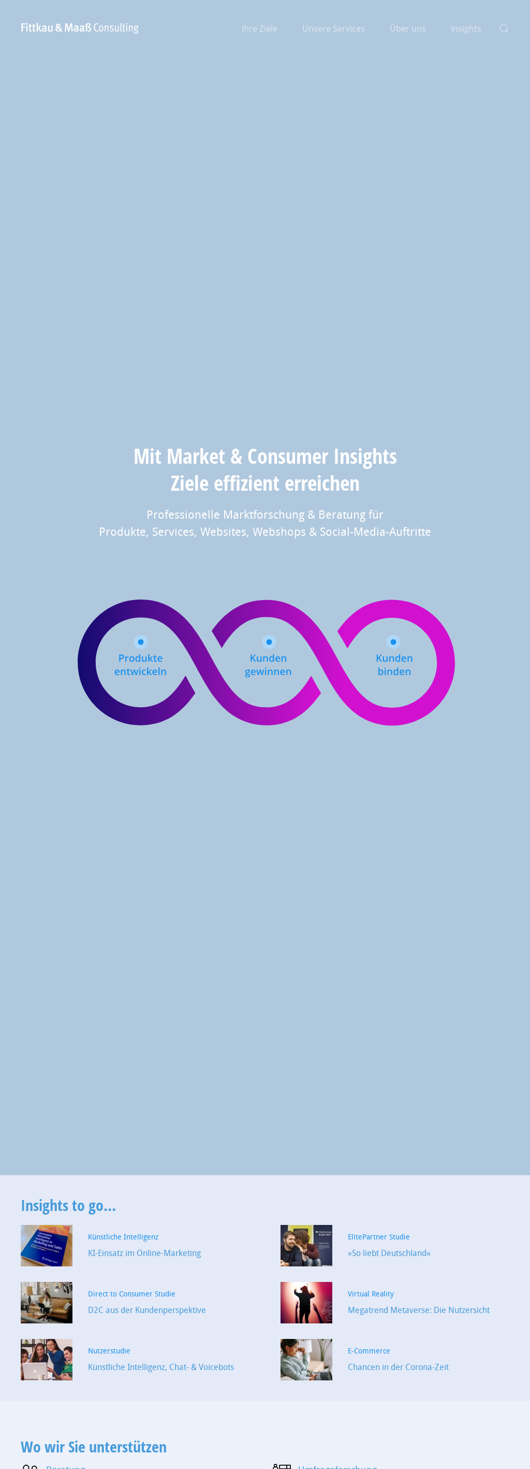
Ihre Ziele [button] (259, 28)
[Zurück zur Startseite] (80, 28)
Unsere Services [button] (333, 28)
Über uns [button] (408, 28)
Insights (466, 28)
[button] (504, 28)
